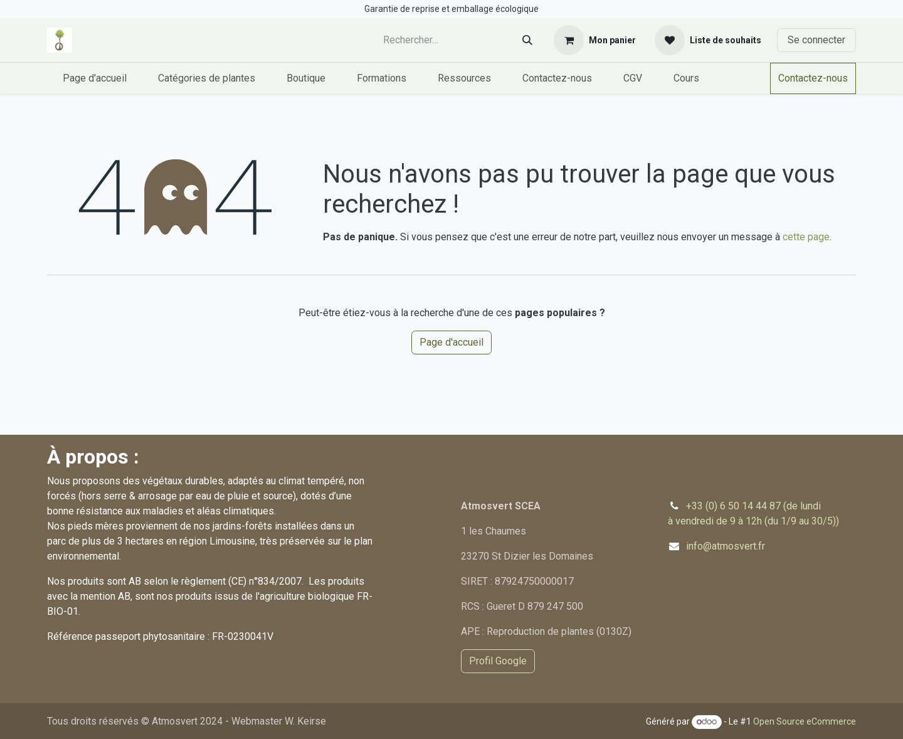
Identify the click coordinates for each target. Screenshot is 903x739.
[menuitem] (94, 78)
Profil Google (498, 661)
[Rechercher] (527, 40)
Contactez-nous (813, 78)
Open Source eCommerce (804, 721)
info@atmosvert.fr (725, 546)
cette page (806, 237)
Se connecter (816, 40)
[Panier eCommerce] (595, 40)
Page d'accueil (451, 342)
